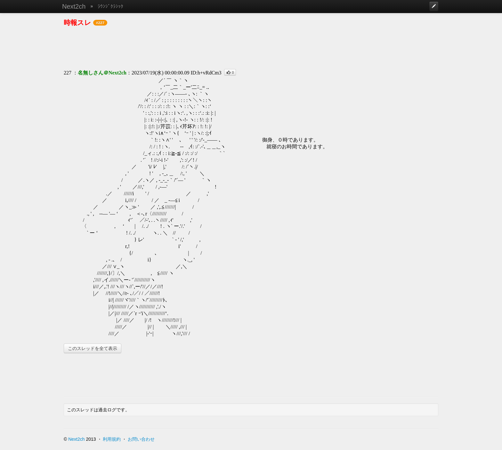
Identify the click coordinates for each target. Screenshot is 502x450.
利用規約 (112, 439)
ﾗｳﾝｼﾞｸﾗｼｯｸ (110, 6)
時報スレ (77, 22)
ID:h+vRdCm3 (205, 72)
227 (67, 72)
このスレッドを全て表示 (92, 348)
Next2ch (73, 6)
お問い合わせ (141, 439)
